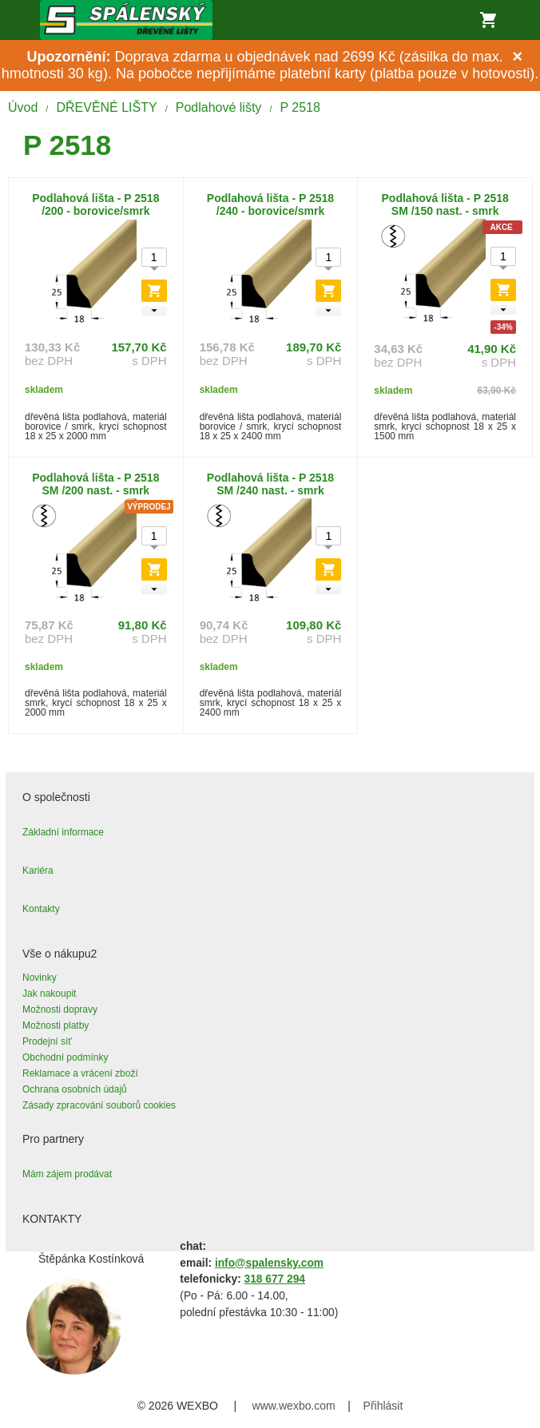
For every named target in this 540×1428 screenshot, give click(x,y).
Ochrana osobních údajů (74, 1089)
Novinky (39, 977)
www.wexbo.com (294, 1405)
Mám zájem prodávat (67, 1174)
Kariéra (38, 870)
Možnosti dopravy (59, 1009)
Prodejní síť (47, 1041)
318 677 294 (274, 1279)
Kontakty (41, 908)
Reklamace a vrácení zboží (80, 1073)
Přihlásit (383, 1405)
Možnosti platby (55, 1025)
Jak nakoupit (49, 993)
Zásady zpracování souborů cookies (99, 1105)
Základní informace (63, 832)
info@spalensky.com (269, 1263)
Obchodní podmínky (65, 1057)
